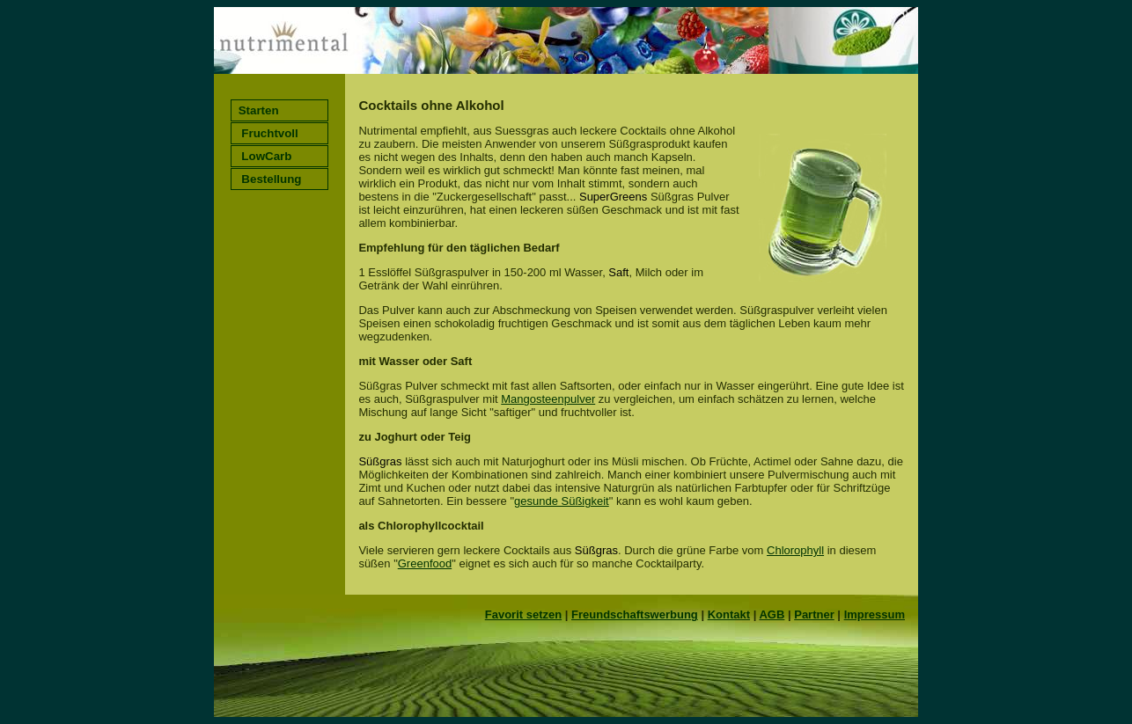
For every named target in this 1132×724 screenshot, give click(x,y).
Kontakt (729, 614)
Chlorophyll (795, 550)
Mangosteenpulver (548, 399)
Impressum (874, 614)
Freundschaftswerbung (634, 614)
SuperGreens (613, 196)
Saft (618, 272)
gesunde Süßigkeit (561, 501)
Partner (814, 614)
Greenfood (425, 563)
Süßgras (379, 461)
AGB (771, 614)
